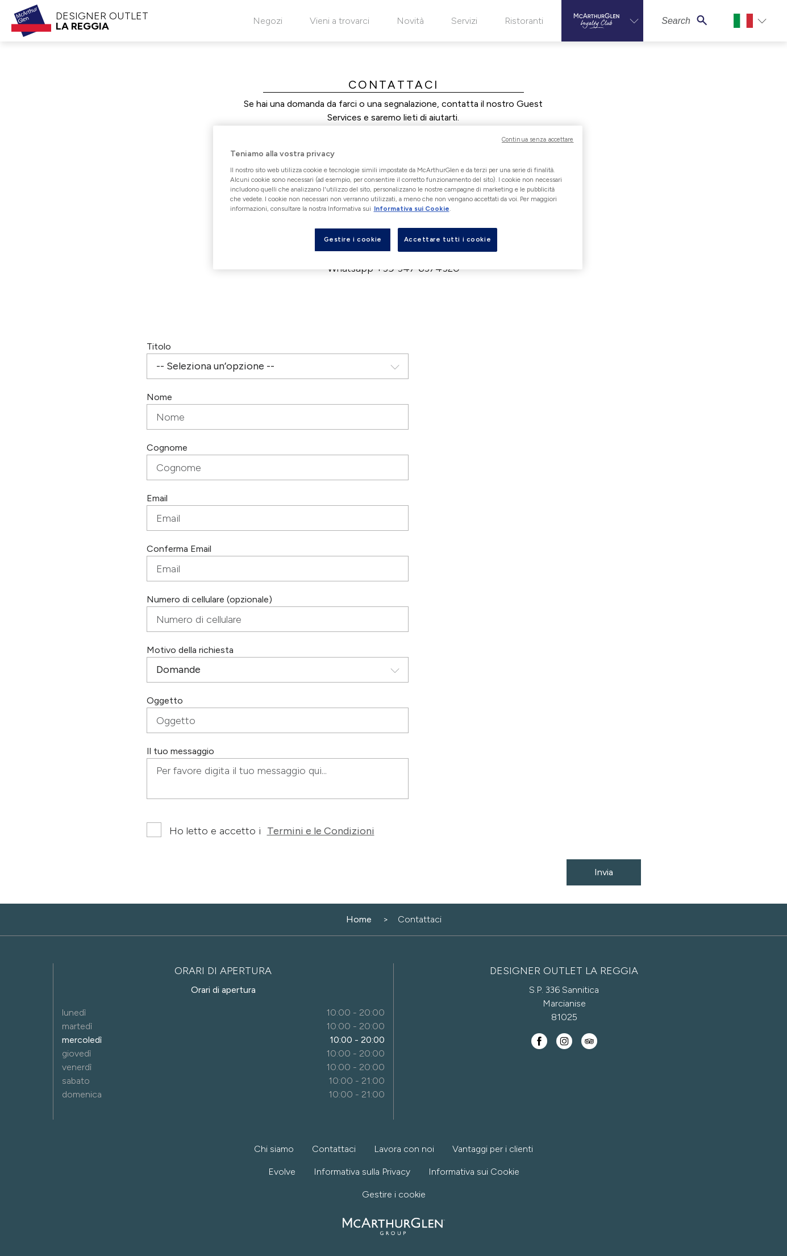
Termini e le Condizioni (320, 831)
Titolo (159, 346)
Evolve (281, 1171)
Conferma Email (179, 548)
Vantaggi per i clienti (492, 1148)
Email (157, 498)
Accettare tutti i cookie (448, 239)
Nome (159, 397)
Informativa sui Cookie (473, 1171)
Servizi (464, 20)
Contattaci (334, 1148)
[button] (602, 20)
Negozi (267, 20)
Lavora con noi (404, 1148)
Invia (603, 872)
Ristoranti (524, 20)
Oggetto (165, 700)
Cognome (167, 447)
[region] (397, 197)
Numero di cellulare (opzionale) (209, 599)
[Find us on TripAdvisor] (589, 1041)
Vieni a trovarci (339, 20)
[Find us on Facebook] (539, 1041)
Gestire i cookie (394, 1194)
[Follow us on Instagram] (564, 1041)
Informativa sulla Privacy (362, 1171)
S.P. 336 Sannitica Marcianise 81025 (564, 1003)
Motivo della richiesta (190, 649)
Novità (410, 20)
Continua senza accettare (538, 139)
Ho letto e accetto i (260, 830)
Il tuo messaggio (180, 751)
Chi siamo (274, 1148)
